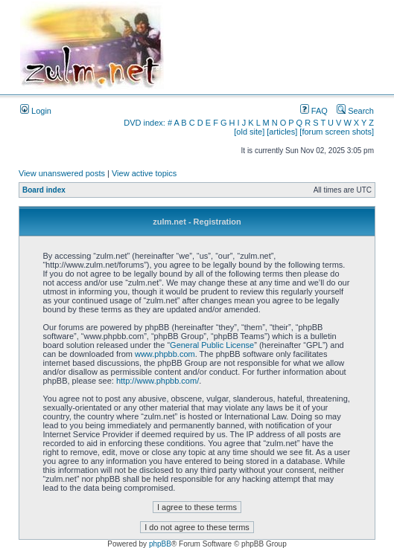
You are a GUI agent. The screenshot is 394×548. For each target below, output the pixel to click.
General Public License (212, 345)
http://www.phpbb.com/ (157, 380)
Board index (44, 190)
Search (355, 110)
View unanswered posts (62, 173)
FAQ (314, 110)
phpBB (160, 544)
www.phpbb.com (165, 353)
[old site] (249, 131)
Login (35, 110)
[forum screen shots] (336, 131)
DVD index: (144, 122)
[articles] (282, 131)
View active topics (144, 173)
